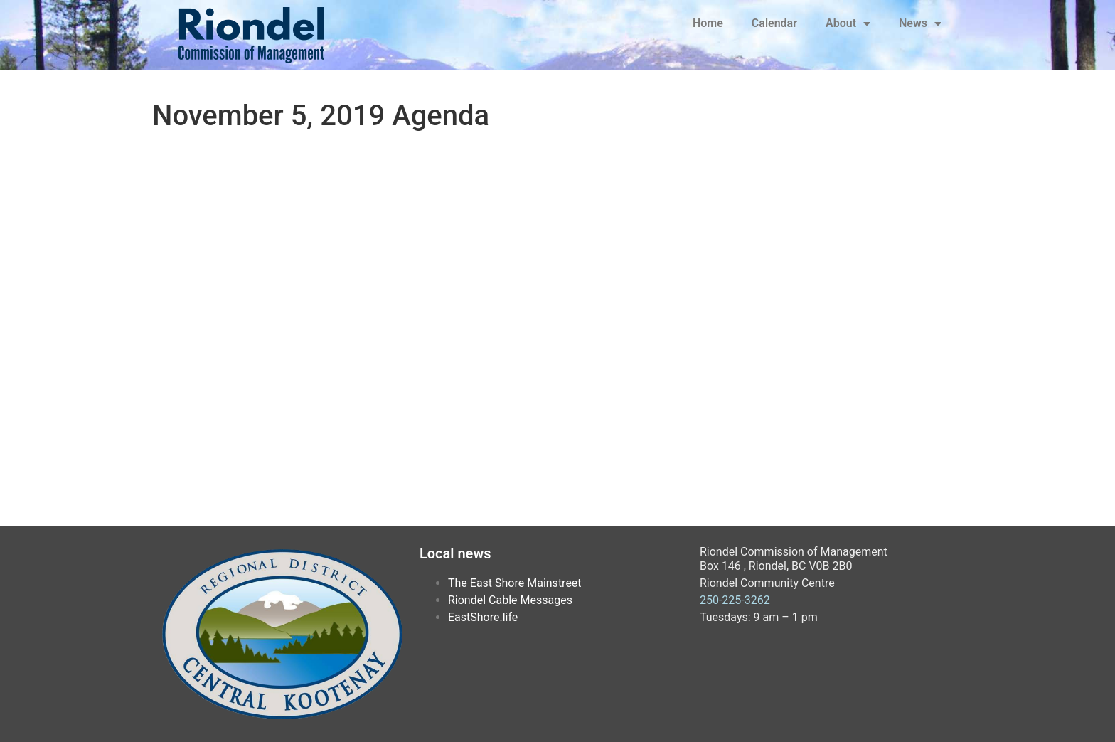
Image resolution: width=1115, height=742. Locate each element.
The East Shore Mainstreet (515, 583)
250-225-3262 (735, 600)
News (920, 23)
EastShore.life (483, 617)
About (848, 23)
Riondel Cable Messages (510, 600)
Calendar (774, 23)
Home (708, 23)
